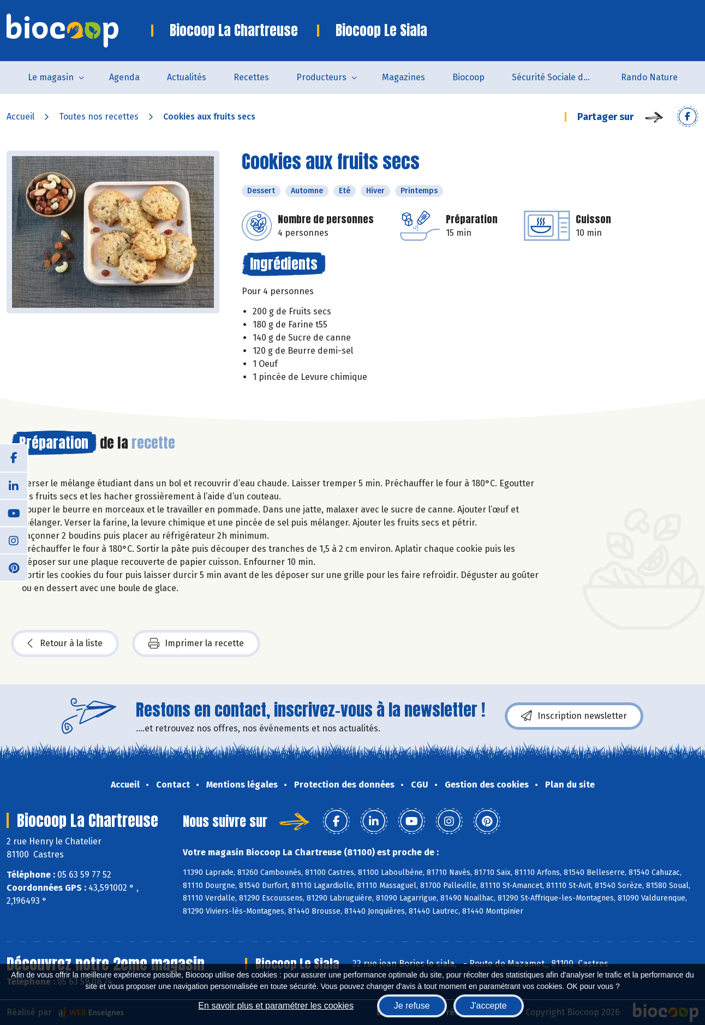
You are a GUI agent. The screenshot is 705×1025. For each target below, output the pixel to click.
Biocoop (468, 77)
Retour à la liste (65, 643)
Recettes (251, 77)
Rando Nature (649, 77)
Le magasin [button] (51, 77)
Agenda (124, 77)
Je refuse (412, 1005)
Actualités (186, 77)
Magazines (403, 77)
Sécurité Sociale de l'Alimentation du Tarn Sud (559, 77)
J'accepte (488, 1005)
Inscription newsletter (574, 716)
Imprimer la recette (196, 643)
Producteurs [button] (321, 77)
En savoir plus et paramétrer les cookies (276, 1005)
